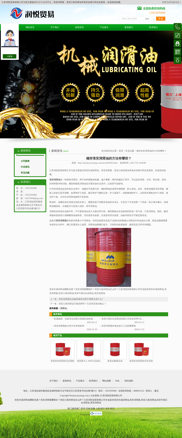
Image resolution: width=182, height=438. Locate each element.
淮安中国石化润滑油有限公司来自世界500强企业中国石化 (129, 319)
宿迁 (112, 408)
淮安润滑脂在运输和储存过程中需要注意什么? (81, 299)
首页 (121, 151)
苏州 (83, 408)
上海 (98, 408)
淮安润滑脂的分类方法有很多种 (69, 326)
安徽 (93, 408)
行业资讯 (25, 167)
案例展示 (128, 27)
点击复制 (95, 395)
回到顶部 (128, 381)
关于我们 (54, 27)
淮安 (107, 408)
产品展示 (104, 27)
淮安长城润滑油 (43, 2)
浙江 (102, 408)
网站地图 (106, 381)
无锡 (88, 408)
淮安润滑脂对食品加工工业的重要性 (118, 326)
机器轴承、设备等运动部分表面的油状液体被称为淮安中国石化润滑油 (87, 319)
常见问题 (25, 173)
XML (117, 381)
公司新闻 (25, 161)
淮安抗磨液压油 (114, 361)
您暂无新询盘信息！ (172, 2)
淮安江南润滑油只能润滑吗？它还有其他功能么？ (82, 304)
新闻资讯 (79, 27)
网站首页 (30, 27)
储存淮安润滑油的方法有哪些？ (151, 151)
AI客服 (9, 56)
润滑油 (63, 308)
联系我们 (153, 27)
